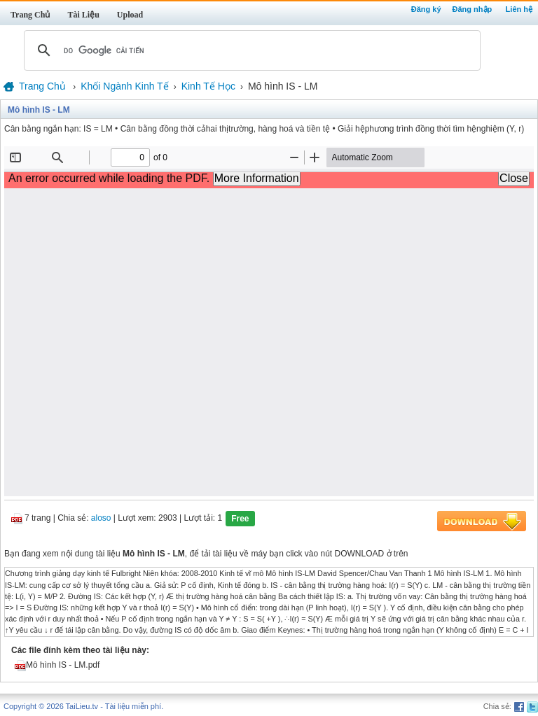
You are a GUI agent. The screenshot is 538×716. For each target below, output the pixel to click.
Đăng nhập (472, 9)
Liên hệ (519, 9)
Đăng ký (426, 9)
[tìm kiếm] (250, 50)
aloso (101, 519)
